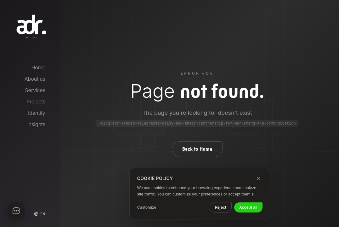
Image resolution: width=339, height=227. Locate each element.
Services (35, 90)
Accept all (248, 207)
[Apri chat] (16, 210)
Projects (35, 101)
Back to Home (197, 149)
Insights (36, 124)
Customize (146, 207)
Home (38, 67)
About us (35, 79)
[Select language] (39, 214)
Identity (36, 113)
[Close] (259, 178)
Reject (220, 207)
